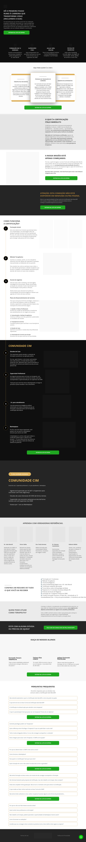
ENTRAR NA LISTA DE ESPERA (16, 32)
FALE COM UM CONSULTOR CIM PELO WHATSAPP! (61, 627)
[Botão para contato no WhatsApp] (81, 837)
